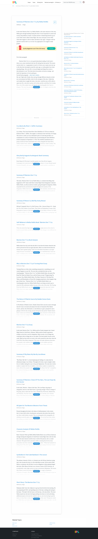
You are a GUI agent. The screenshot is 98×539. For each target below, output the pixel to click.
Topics (34, 2)
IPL (13, 5)
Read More (36, 135)
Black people (14, 516)
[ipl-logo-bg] (15, 2)
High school (14, 513)
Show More (36, 77)
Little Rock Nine (52, 513)
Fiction (51, 515)
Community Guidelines (36, 526)
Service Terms (34, 531)
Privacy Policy (34, 529)
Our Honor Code (35, 528)
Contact (14, 526)
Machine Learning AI (49, 2)
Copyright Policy (35, 524)
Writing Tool (40, 2)
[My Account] (84, 2)
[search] (80, 2)
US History (57, 2)
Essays (29, 2)
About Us (14, 524)
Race (13, 515)
